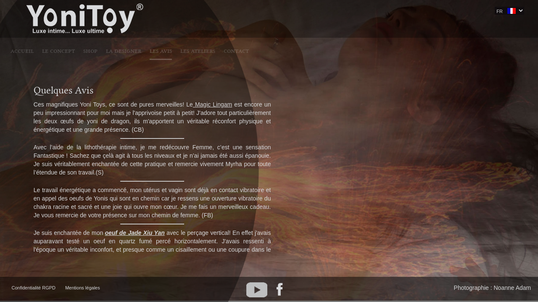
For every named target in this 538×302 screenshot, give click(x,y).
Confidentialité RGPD (34, 287)
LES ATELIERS (340, 11)
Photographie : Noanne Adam (492, 287)
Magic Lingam (212, 104)
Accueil (165, 11)
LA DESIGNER (266, 11)
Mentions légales (82, 287)
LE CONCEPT (201, 11)
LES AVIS (304, 11)
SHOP (233, 11)
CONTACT (379, 11)
